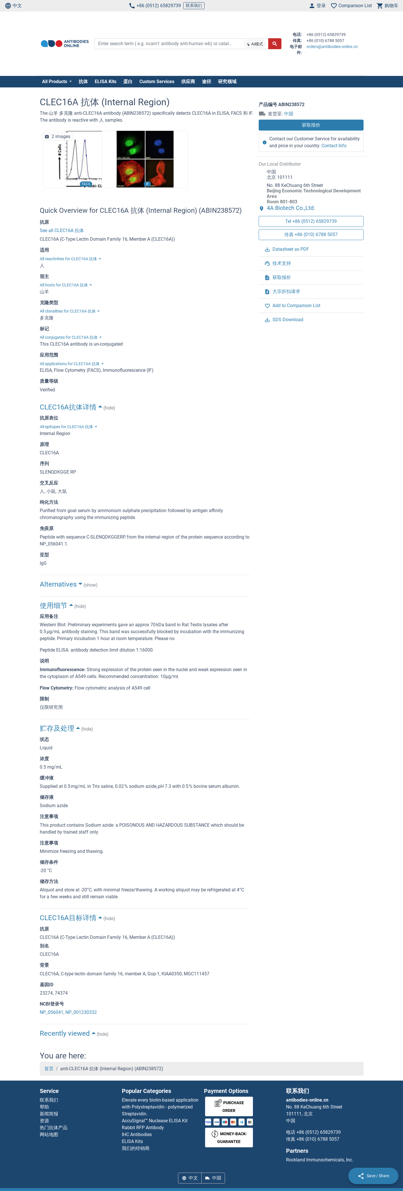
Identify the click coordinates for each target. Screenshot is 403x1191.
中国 (288, 113)
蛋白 (128, 81)
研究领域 (227, 81)
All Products (55, 81)
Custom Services (156, 81)
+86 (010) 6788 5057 (317, 1139)
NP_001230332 (81, 1012)
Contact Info (334, 145)
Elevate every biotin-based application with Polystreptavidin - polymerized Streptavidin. (160, 1107)
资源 (44, 1120)
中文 (13, 5)
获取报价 (311, 125)
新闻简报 (49, 1114)
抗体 (83, 81)
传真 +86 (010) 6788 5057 (311, 234)
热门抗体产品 (53, 1127)
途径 (206, 81)
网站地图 (49, 1134)
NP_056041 (51, 1012)
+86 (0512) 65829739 (154, 5)
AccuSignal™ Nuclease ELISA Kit (155, 1120)
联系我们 (194, 5)
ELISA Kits (105, 81)
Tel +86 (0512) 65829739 (311, 221)
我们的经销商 (136, 1148)
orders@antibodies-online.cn (332, 46)
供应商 (188, 81)
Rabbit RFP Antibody (143, 1127)
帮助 (44, 1107)
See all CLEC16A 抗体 (62, 230)
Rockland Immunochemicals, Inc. (319, 1160)
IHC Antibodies (137, 1134)
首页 (49, 1068)
